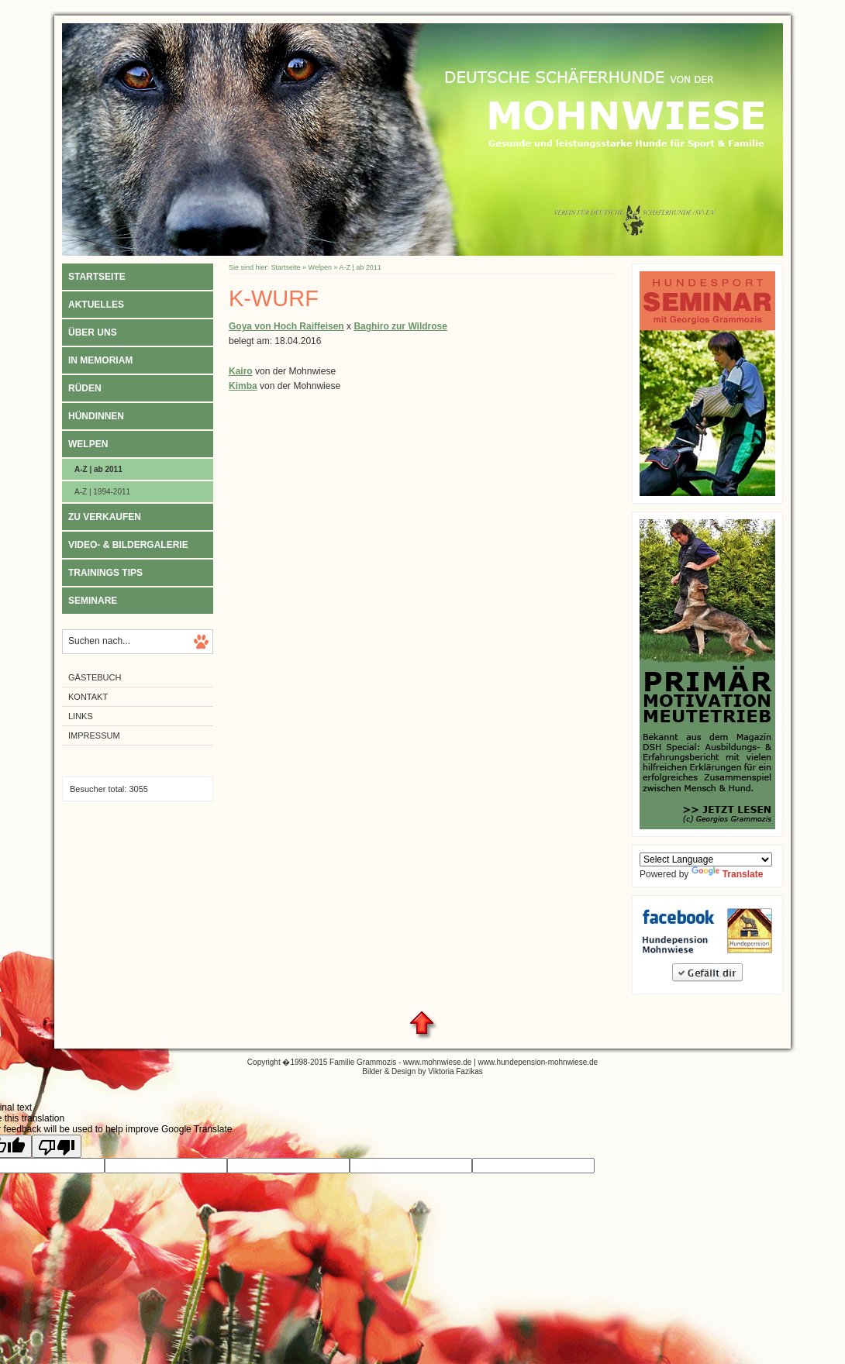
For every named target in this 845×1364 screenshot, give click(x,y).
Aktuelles (96, 304)
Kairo (241, 371)
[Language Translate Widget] (706, 859)
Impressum (94, 735)
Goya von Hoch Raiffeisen (286, 326)
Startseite (97, 276)
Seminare (92, 600)
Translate (728, 874)
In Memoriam (100, 360)
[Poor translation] (56, 1146)
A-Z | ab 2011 (98, 469)
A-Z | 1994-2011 (102, 491)
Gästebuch (94, 677)
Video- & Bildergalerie (128, 544)
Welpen (88, 444)
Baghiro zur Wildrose (400, 326)
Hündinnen (96, 416)
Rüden (85, 388)
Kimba (243, 386)
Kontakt (88, 696)
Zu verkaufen (104, 517)
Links (80, 716)
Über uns (92, 332)
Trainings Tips (105, 572)
